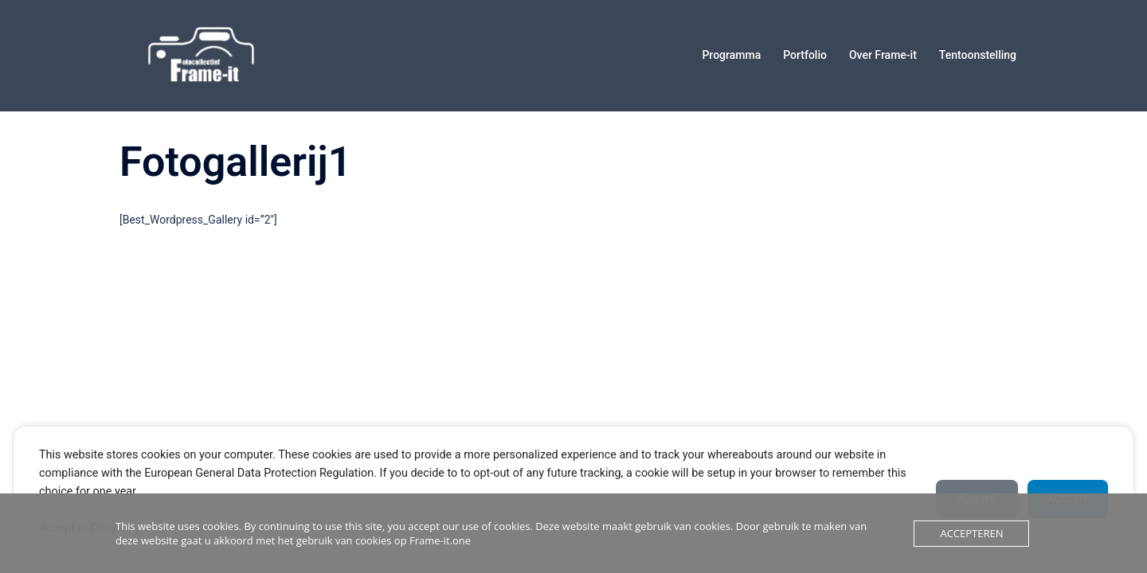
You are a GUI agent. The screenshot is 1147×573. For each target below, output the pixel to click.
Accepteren (971, 533)
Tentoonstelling (977, 55)
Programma (731, 55)
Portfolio (805, 55)
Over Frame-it (883, 55)
